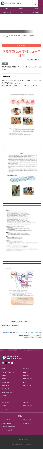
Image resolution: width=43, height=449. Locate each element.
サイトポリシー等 (23, 439)
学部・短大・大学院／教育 (13, 35)
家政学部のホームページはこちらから (32, 337)
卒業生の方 (36, 8)
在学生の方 (21, 8)
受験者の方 (7, 8)
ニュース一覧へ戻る (20, 45)
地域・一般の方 (36, 12)
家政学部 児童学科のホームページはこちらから (30, 335)
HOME (3, 35)
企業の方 (21, 12)
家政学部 (25, 35)
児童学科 (32, 35)
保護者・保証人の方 (7, 12)
